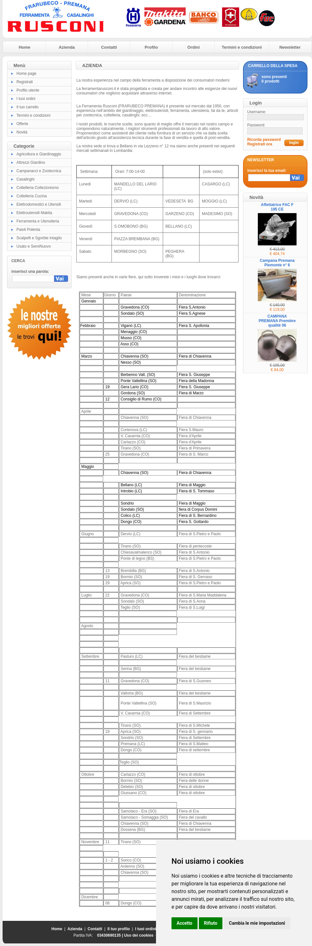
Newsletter (290, 47)
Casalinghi (25, 179)
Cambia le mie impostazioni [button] (257, 923)
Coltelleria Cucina (31, 196)
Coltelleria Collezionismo (37, 187)
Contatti (109, 47)
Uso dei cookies (138, 935)
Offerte (22, 124)
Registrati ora (259, 144)
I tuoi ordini (25, 98)
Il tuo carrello (27, 107)
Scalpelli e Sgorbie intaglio (39, 238)
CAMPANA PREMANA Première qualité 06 (277, 321)
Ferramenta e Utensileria (37, 221)
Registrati (24, 82)
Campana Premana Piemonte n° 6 (277, 262)
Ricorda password (264, 139)
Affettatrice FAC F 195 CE (277, 207)
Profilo (151, 47)
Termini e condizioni (242, 47)
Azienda (67, 47)
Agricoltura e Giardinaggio (38, 154)
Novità (21, 132)
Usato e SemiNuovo (33, 246)
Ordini (193, 47)
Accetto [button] (184, 923)
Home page (26, 73)
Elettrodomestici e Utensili (38, 204)
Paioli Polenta (28, 229)
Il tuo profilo (119, 929)
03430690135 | (110, 935)
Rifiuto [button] (211, 923)
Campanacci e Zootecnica (38, 171)
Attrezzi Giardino (30, 162)
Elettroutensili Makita (34, 213)
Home (24, 47)
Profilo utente (27, 90)
